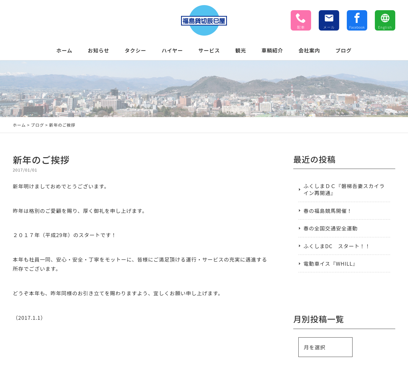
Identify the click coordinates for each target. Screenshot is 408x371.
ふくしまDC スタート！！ (336, 246)
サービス (209, 50)
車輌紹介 (272, 50)
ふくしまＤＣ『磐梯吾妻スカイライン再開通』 (344, 189)
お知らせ (98, 50)
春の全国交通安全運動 (330, 228)
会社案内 (309, 50)
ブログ (343, 50)
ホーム (64, 50)
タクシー (135, 50)
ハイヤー (172, 50)
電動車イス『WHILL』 (330, 263)
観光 (240, 50)
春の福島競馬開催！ (327, 210)
